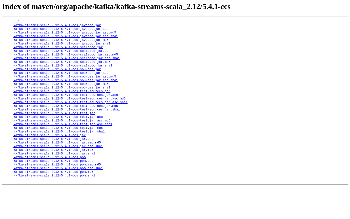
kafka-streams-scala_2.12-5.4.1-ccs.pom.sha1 (54, 207)
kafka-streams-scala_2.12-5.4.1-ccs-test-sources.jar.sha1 (66, 127)
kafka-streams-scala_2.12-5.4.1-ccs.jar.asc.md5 (57, 167)
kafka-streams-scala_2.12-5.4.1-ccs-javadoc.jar (57, 26)
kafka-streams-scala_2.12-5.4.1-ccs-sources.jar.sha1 (61, 101)
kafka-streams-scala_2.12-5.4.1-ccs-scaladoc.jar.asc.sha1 (66, 66)
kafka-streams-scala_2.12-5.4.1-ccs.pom (49, 185)
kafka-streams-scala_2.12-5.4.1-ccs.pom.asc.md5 (57, 193)
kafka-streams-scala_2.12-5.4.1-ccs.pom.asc (53, 189)
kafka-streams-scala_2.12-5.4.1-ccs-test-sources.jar (61, 105)
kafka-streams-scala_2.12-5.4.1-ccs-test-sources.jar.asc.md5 (69, 114)
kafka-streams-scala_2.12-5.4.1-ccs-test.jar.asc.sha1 (62, 145)
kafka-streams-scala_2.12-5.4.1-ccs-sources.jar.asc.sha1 (65, 92)
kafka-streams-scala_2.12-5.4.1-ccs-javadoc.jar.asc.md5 (64, 35)
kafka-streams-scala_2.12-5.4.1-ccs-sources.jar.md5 (61, 97)
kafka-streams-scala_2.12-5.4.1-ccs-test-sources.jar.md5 (65, 123)
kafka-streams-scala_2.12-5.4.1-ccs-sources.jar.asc (61, 83)
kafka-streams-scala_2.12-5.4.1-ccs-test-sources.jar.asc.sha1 (70, 119)
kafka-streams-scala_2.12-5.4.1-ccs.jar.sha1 (54, 180)
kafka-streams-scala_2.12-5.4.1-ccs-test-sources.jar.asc (65, 110)
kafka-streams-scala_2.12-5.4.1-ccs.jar (49, 158)
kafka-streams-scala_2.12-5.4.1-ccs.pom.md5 (53, 202)
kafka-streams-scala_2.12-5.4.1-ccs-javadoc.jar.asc (61, 31)
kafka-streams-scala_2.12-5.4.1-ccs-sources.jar (57, 79)
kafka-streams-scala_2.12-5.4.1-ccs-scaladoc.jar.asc (61, 57)
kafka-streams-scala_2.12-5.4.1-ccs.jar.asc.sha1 (58, 171)
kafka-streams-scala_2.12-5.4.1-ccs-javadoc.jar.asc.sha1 (65, 39)
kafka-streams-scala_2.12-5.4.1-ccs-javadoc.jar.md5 (61, 44)
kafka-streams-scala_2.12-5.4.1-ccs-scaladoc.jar (58, 53)
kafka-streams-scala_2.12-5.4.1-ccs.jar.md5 (53, 176)
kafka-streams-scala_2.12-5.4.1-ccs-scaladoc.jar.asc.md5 (65, 61)
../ (16, 22)
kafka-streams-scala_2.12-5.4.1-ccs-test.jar (54, 132)
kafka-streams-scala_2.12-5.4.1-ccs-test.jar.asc (58, 136)
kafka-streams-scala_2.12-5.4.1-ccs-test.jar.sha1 (59, 154)
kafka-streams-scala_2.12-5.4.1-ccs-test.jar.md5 (58, 149)
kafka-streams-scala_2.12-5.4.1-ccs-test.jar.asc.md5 (61, 141)
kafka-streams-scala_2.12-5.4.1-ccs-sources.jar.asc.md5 (64, 88)
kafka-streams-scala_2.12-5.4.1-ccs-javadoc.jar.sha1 (61, 48)
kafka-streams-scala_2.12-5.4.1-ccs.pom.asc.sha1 (58, 198)
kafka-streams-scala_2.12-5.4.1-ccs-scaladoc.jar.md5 (61, 70)
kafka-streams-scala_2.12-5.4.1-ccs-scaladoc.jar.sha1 (62, 75)
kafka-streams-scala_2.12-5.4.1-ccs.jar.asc (53, 163)
